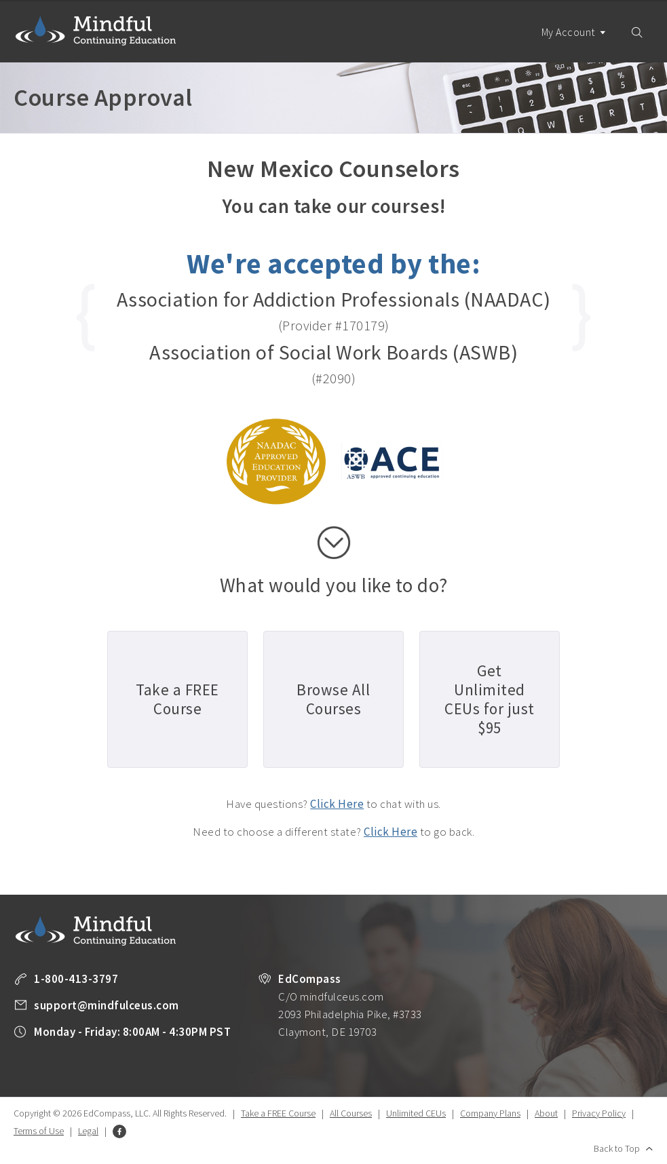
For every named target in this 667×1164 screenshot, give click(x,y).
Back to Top (617, 1148)
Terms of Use (39, 1131)
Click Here (337, 803)
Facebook (119, 1131)
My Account (574, 43)
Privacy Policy (599, 1113)
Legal (88, 1131)
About (546, 1113)
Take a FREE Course (278, 1113)
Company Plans (490, 1113)
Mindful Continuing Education (96, 30)
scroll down (334, 543)
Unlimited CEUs (416, 1113)
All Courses (351, 1113)
